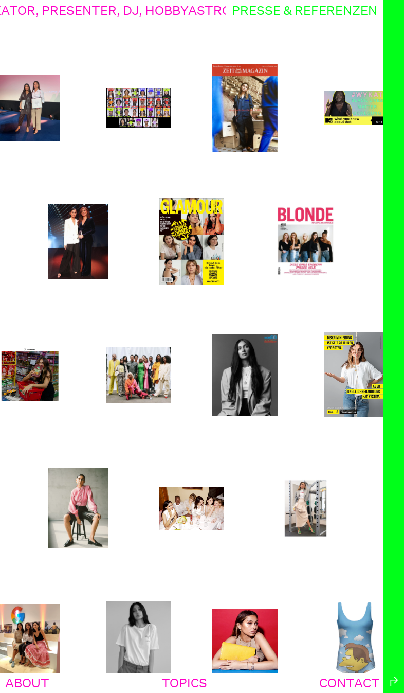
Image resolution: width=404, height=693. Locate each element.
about (27, 683)
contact (349, 683)
